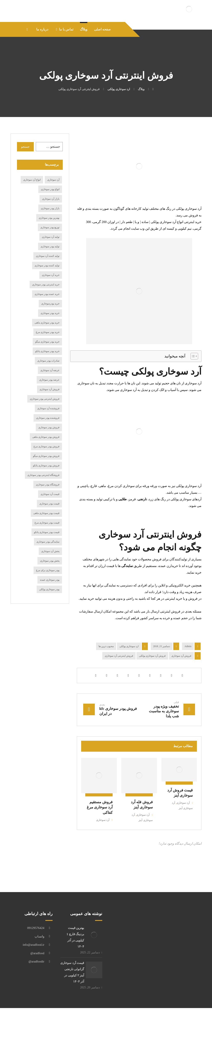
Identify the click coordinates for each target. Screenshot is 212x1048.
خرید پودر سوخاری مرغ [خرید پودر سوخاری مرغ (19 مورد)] (47, 355)
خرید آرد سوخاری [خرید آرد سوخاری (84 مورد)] (50, 298)
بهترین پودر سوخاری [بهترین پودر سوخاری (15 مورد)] (49, 241)
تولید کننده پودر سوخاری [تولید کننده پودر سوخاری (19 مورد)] (47, 288)
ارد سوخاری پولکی (129, 669)
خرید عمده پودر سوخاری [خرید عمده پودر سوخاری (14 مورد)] (47, 317)
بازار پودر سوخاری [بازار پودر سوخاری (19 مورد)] (50, 231)
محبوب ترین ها (106, 669)
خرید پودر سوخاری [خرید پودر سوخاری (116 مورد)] (50, 336)
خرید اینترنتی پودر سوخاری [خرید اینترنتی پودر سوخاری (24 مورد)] (45, 307)
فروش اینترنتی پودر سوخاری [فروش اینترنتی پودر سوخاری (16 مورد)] (44, 422)
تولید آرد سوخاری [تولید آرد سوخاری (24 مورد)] (50, 260)
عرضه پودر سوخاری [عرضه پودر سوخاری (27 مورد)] (49, 403)
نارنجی (142, 522)
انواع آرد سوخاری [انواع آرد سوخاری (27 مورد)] (32, 203)
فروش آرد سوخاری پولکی (152, 679)
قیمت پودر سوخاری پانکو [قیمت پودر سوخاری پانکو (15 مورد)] (46, 555)
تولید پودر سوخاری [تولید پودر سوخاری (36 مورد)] (50, 269)
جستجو (25, 170)
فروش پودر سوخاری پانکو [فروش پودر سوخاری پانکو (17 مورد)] (46, 488)
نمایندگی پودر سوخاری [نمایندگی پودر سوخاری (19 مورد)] (47, 565)
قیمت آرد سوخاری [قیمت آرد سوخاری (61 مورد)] (50, 517)
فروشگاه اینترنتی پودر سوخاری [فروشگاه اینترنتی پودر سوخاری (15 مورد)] (43, 498)
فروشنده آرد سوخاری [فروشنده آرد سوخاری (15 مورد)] (48, 431)
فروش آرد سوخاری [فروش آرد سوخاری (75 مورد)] (49, 412)
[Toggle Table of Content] (192, 379)
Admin (187, 669)
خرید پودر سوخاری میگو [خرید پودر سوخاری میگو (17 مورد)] (47, 365)
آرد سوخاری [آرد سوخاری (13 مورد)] (53, 203)
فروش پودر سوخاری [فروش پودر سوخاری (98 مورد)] (48, 450)
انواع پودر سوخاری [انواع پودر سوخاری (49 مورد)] (50, 212)
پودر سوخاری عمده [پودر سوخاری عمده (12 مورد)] (49, 603)
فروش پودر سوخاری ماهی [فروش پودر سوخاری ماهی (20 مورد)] (45, 460)
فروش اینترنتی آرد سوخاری (119, 679)
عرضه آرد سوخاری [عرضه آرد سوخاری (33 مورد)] (49, 393)
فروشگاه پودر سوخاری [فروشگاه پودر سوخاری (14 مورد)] (47, 508)
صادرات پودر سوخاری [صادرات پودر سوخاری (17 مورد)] (48, 384)
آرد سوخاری (181, 829)
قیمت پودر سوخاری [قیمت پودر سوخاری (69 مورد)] (49, 527)
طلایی (122, 522)
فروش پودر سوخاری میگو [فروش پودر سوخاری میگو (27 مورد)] (46, 479)
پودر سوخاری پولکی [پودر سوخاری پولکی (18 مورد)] (49, 612)
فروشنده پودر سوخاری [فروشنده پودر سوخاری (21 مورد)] (47, 441)
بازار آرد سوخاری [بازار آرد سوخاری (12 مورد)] (50, 222)
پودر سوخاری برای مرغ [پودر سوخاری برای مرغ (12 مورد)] (47, 593)
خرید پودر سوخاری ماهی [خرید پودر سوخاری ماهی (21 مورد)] (47, 346)
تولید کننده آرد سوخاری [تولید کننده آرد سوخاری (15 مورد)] (47, 279)
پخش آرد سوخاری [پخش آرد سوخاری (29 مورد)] (50, 574)
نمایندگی (127, 589)
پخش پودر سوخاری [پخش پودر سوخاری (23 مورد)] (49, 584)
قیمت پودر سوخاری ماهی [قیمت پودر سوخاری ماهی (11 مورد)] (46, 536)
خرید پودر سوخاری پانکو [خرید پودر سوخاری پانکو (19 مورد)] (47, 374)
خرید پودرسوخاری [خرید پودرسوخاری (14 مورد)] (50, 327)
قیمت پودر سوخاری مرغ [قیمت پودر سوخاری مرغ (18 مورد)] (47, 546)
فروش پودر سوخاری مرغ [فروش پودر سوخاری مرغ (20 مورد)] (46, 469)
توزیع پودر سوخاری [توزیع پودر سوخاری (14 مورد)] (49, 250)
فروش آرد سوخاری (181, 679)
